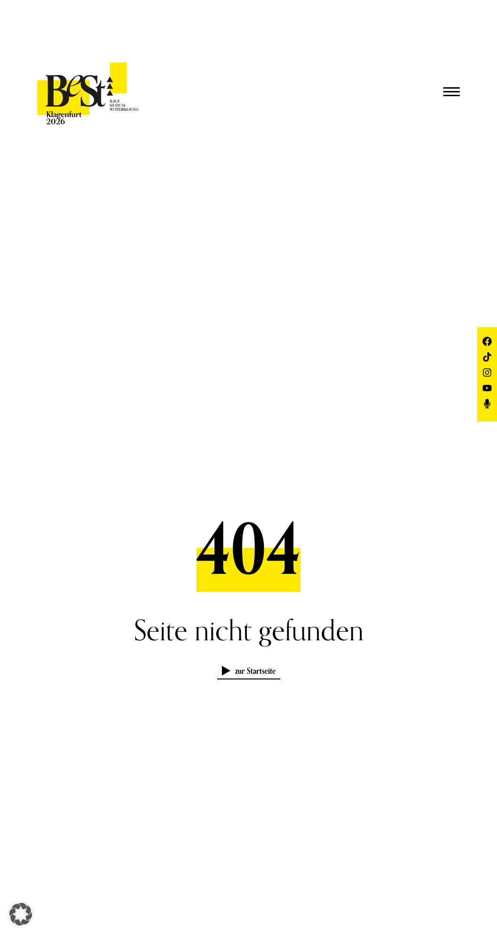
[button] (20, 914)
